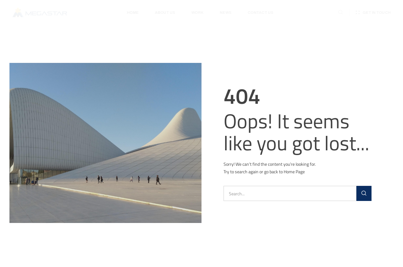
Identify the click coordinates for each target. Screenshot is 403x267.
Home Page (294, 171)
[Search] (364, 193)
